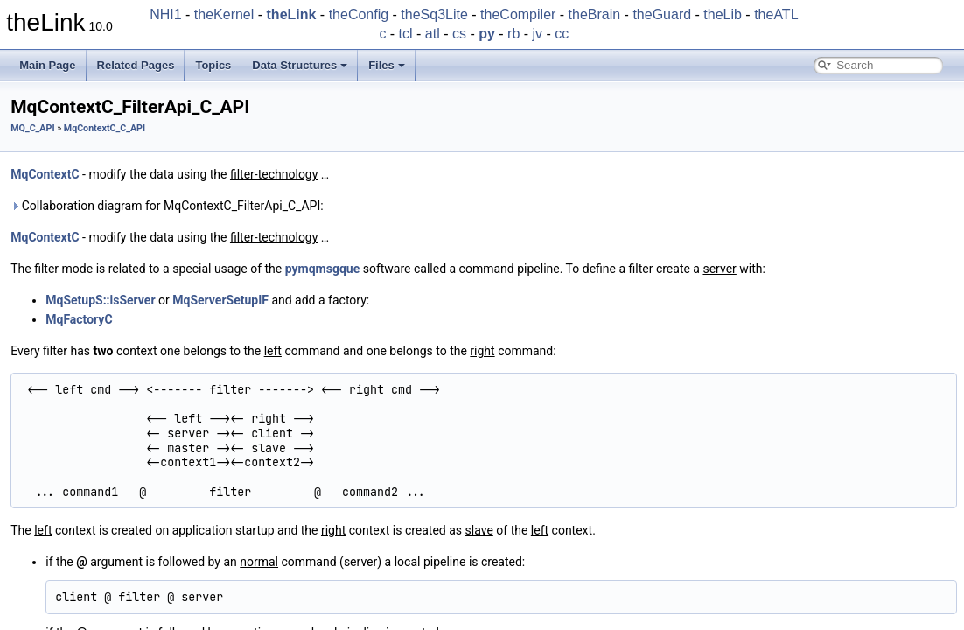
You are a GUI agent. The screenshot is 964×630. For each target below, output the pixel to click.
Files (386, 65)
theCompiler (517, 14)
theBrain (595, 14)
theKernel (224, 14)
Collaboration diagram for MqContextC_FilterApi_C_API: (166, 206)
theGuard (661, 14)
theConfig (359, 14)
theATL (776, 14)
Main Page (47, 65)
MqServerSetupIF (220, 300)
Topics (213, 65)
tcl (406, 33)
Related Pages (136, 65)
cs (459, 33)
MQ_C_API (32, 128)
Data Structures (299, 65)
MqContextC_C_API (104, 128)
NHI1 (165, 14)
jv (538, 33)
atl (432, 33)
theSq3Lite (434, 14)
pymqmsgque (322, 269)
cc (562, 33)
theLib (722, 14)
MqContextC (44, 174)
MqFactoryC (78, 319)
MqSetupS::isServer (100, 300)
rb (513, 33)
